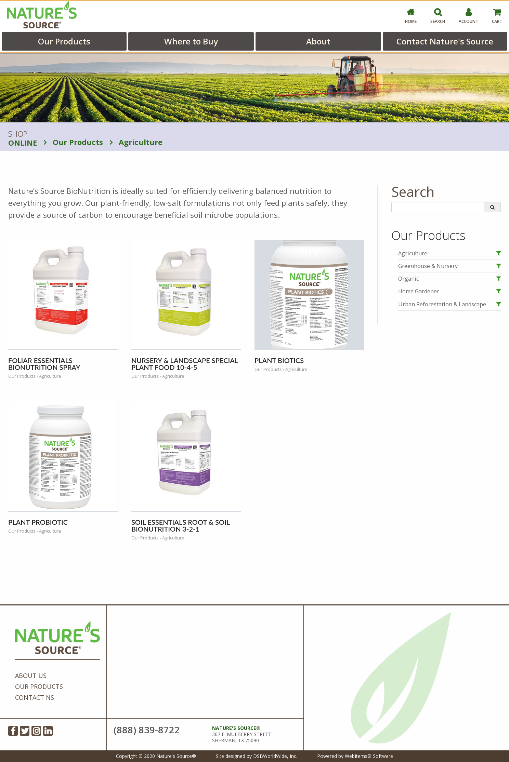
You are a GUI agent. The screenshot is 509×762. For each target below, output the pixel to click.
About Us (31, 675)
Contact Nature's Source (444, 41)
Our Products (64, 41)
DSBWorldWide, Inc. (275, 756)
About (318, 41)
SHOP (22, 138)
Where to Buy (191, 41)
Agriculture (136, 142)
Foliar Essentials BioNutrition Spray (44, 363)
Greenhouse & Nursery (428, 266)
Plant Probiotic (38, 522)
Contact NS (34, 697)
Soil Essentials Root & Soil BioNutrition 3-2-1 (180, 525)
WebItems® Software (369, 756)
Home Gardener (418, 291)
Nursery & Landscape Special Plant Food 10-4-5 (184, 363)
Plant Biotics (279, 360)
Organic (408, 278)
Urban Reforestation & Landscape (442, 304)
